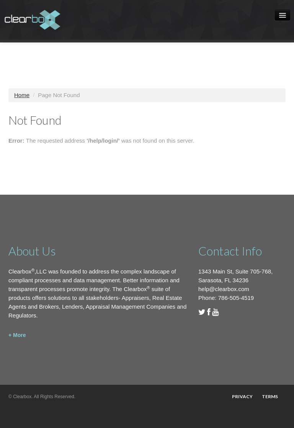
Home (21, 95)
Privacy (242, 396)
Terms (270, 396)
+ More (17, 335)
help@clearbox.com (223, 289)
